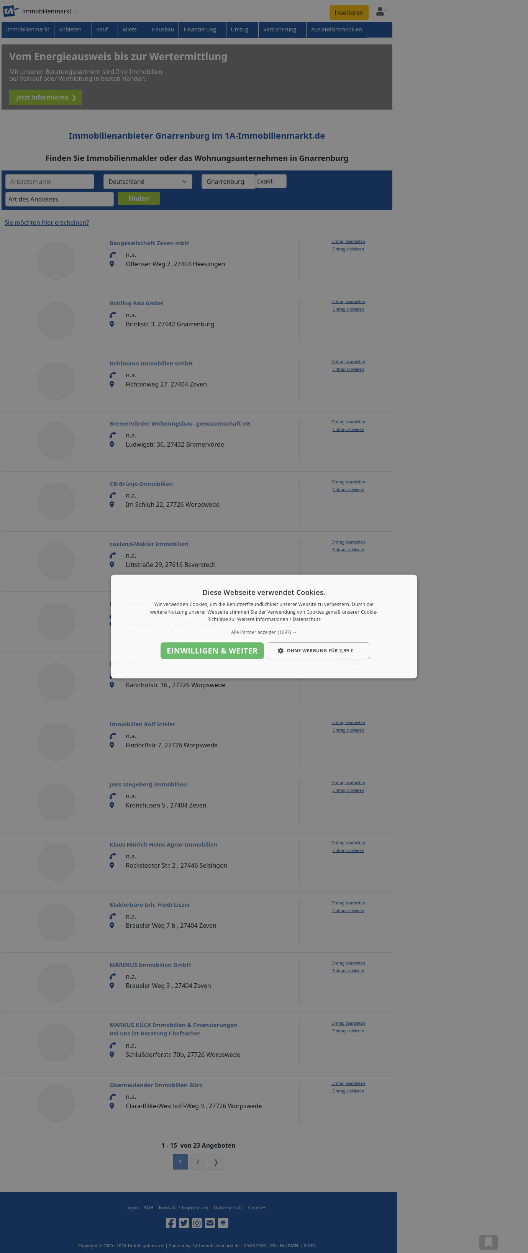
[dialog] (264, 627)
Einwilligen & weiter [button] (212, 650)
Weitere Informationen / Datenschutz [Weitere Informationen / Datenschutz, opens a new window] (279, 619)
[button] (264, 632)
